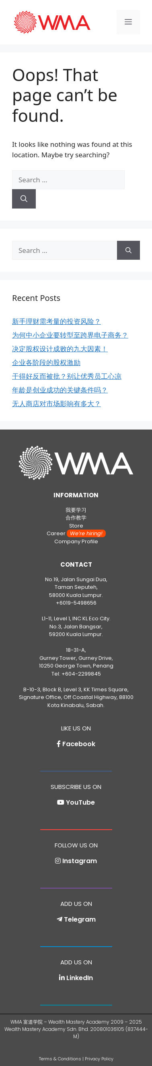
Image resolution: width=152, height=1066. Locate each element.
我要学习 (76, 510)
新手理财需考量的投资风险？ (56, 321)
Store (76, 526)
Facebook (78, 744)
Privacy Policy (99, 1059)
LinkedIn (79, 978)
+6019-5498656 (76, 603)
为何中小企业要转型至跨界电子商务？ (70, 335)
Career (76, 533)
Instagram (79, 861)
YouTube (80, 802)
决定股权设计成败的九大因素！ (60, 348)
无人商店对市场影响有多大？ (56, 403)
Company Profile (76, 541)
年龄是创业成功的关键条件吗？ (60, 389)
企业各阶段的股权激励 (46, 362)
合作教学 (76, 518)
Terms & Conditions (60, 1059)
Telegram (80, 919)
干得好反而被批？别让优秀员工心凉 (66, 376)
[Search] (24, 199)
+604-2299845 (81, 674)
